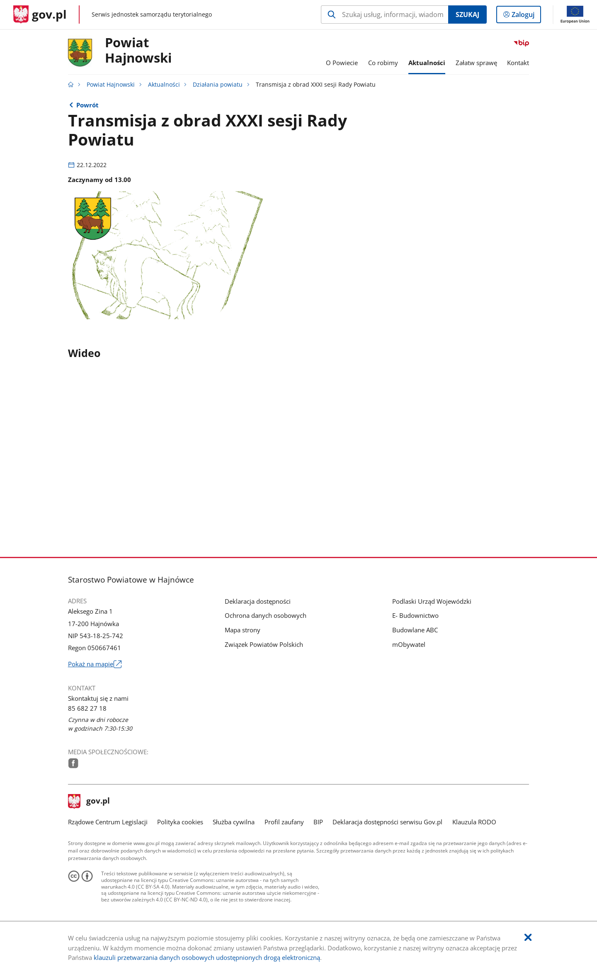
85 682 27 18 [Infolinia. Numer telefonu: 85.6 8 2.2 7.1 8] (87, 708)
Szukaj (467, 14)
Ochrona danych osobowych (265, 615)
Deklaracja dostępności (258, 601)
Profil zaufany (284, 821)
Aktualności (164, 84)
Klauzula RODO (474, 821)
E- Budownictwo (415, 615)
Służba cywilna (234, 821)
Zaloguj (525, 16)
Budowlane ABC (415, 629)
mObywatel (408, 644)
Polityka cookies (180, 821)
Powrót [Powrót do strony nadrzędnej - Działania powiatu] (87, 104)
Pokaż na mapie (94, 664)
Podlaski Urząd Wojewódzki (431, 601)
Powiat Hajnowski (111, 84)
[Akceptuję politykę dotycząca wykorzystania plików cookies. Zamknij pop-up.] (528, 938)
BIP (318, 821)
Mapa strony (242, 629)
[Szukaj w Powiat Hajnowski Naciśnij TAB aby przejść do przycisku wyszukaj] (384, 14)
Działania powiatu (218, 84)
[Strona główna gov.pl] (40, 14)
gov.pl (89, 801)
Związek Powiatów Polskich (264, 644)
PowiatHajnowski (138, 50)
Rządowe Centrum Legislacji (108, 821)
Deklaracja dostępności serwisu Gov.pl (387, 821)
